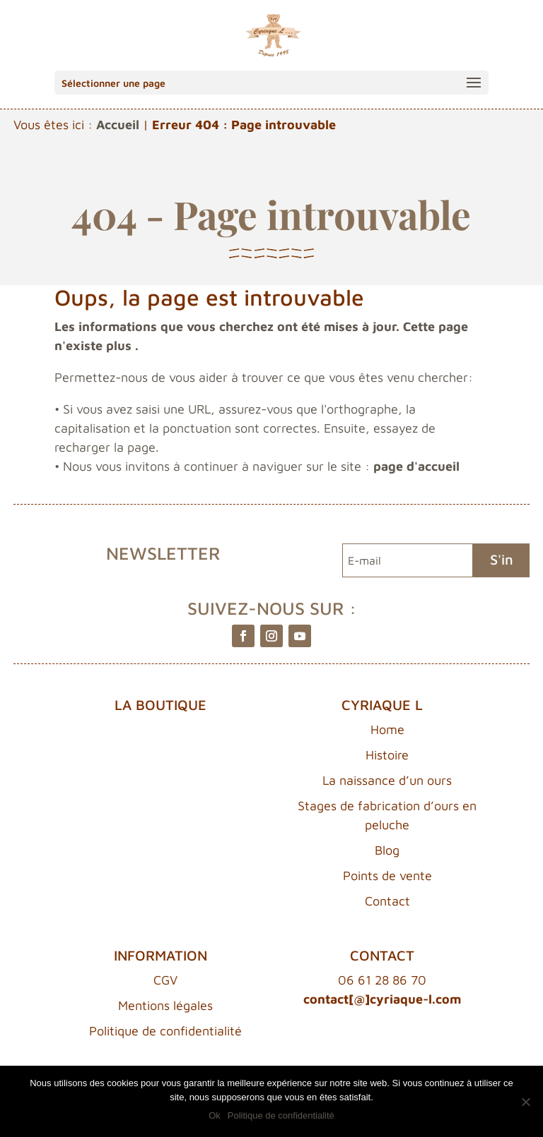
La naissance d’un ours (387, 780)
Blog (387, 850)
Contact (387, 901)
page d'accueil (416, 466)
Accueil (117, 124)
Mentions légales (165, 1005)
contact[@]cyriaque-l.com (382, 999)
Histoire (387, 754)
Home (387, 729)
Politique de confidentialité (165, 1030)
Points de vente (387, 875)
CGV (165, 980)
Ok (215, 1115)
